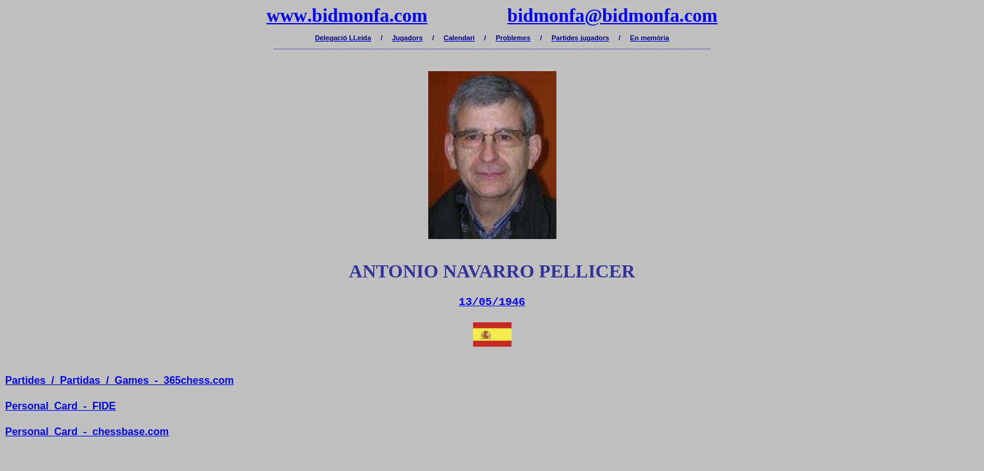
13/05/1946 (492, 302)
